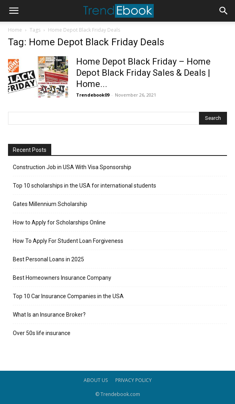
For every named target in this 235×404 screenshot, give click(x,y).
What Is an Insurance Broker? (49, 314)
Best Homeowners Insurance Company (62, 278)
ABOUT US (96, 380)
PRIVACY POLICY (133, 380)
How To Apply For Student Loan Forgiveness (68, 241)
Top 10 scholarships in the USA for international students (84, 185)
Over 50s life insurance (41, 333)
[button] (13, 11)
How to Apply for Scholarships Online (59, 222)
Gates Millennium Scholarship (50, 204)
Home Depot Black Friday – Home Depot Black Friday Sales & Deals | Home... (143, 73)
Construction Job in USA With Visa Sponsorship (72, 167)
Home (15, 29)
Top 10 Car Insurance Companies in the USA (68, 296)
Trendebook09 (92, 95)
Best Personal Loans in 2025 (48, 259)
